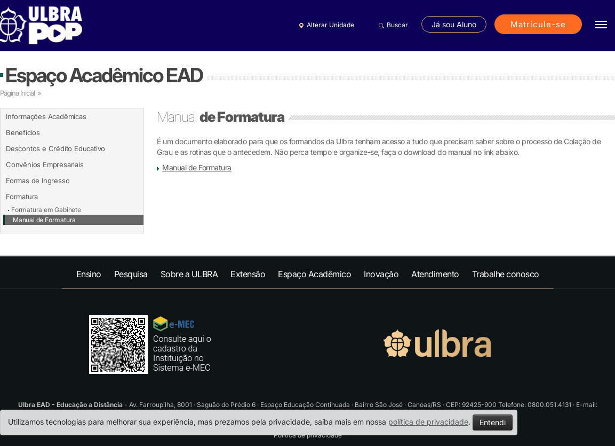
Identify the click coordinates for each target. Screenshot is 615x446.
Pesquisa (131, 274)
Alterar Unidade (324, 25)
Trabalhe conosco (505, 274)
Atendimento (435, 274)
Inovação (381, 274)
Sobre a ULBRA (189, 274)
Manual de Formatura (44, 220)
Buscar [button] (392, 25)
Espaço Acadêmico (314, 274)
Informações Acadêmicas (46, 116)
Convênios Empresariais (45, 164)
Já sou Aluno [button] (454, 24)
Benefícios (23, 132)
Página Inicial (17, 93)
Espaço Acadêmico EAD (104, 75)
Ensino (88, 274)
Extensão (247, 274)
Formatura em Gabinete (46, 210)
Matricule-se (538, 24)
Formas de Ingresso (37, 180)
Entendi (493, 422)
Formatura (22, 196)
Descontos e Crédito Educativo (55, 148)
